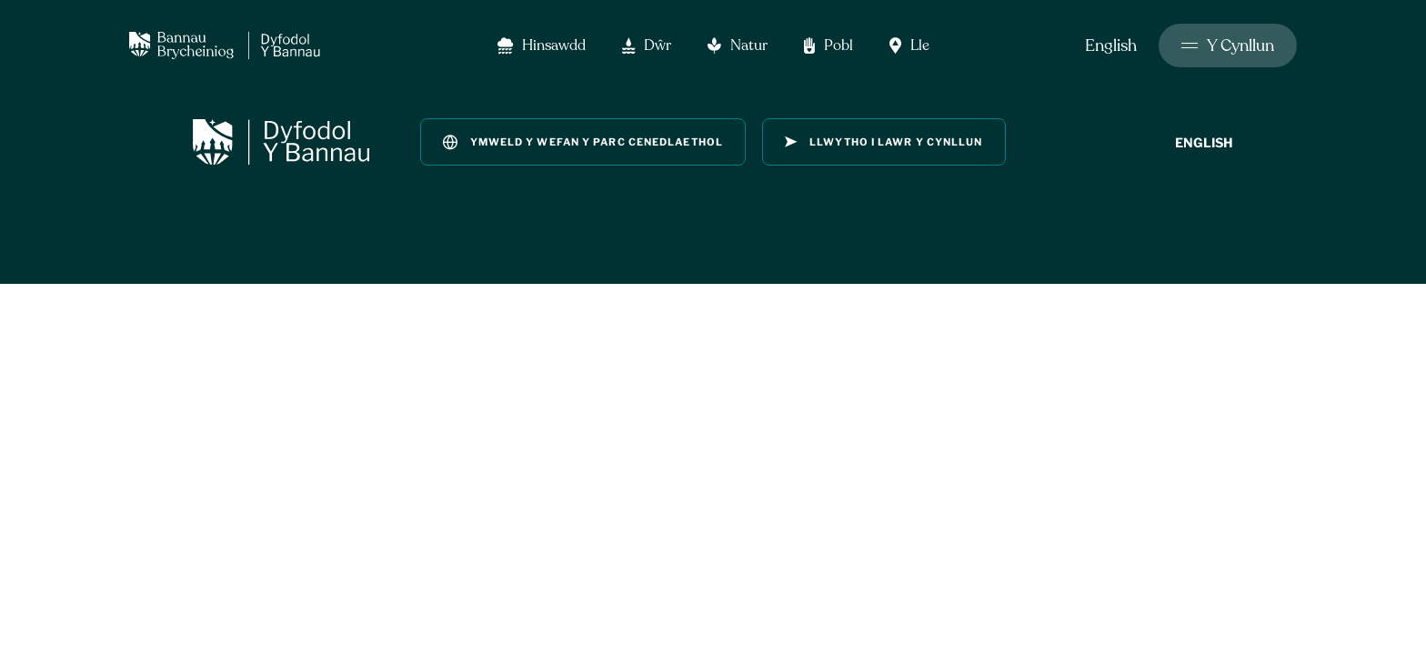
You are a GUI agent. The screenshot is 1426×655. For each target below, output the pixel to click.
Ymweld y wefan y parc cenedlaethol (583, 142)
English (1111, 45)
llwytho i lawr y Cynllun (884, 142)
